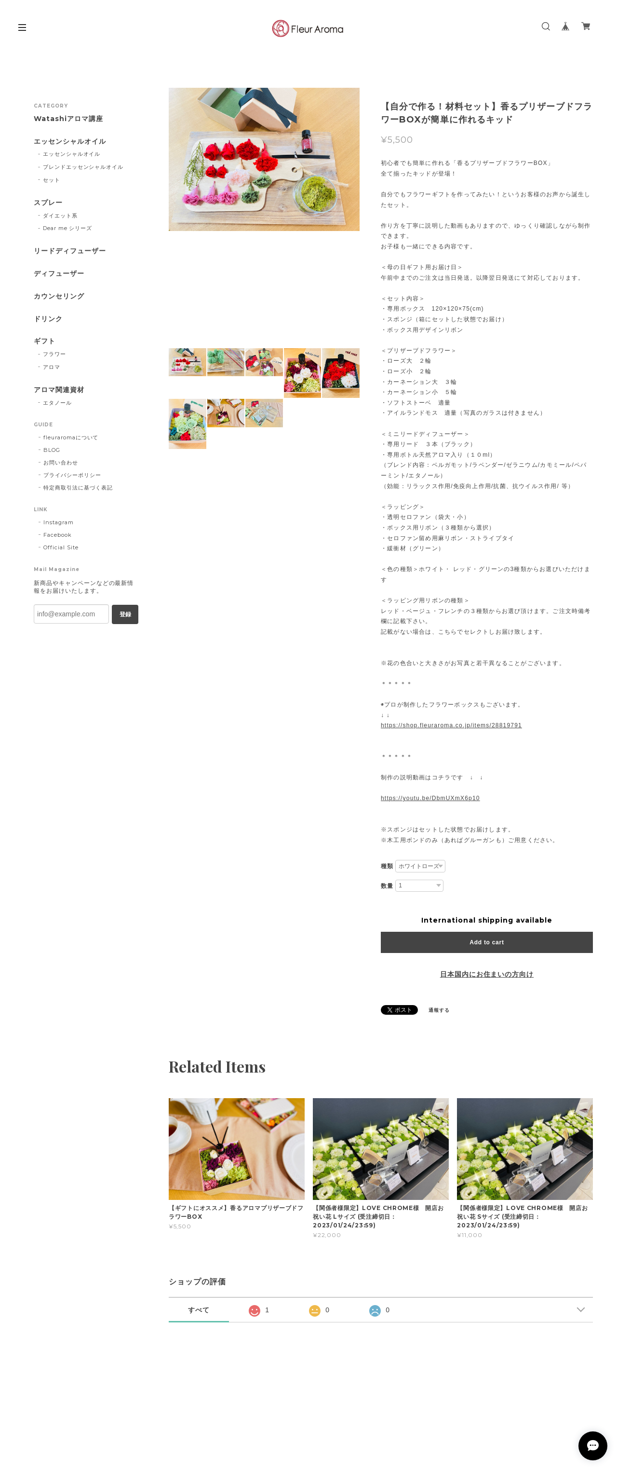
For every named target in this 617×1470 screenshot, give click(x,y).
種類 (387, 866)
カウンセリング (59, 296)
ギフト (44, 341)
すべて (199, 1310)
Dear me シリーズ (68, 228)
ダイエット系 (60, 215)
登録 (125, 614)
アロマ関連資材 (59, 390)
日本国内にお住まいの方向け (487, 974)
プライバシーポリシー (72, 475)
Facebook (57, 534)
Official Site (60, 547)
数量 (387, 886)
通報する (439, 1010)
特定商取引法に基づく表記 (78, 487)
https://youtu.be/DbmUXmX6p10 (430, 798)
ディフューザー (59, 274)
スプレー (48, 203)
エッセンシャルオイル (70, 141)
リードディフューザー (70, 251)
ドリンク (48, 319)
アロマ (51, 367)
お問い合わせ (60, 462)
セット (51, 180)
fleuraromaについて (70, 437)
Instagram (58, 522)
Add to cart (486, 942)
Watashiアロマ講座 (68, 119)
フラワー (54, 354)
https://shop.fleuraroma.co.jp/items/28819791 (451, 725)
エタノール (57, 402)
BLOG (51, 450)
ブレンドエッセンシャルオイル (83, 166)
